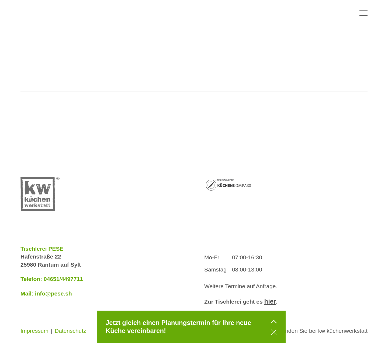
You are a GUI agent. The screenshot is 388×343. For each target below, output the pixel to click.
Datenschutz (70, 331)
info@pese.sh (53, 293)
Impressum (34, 331)
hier (270, 301)
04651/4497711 (63, 279)
